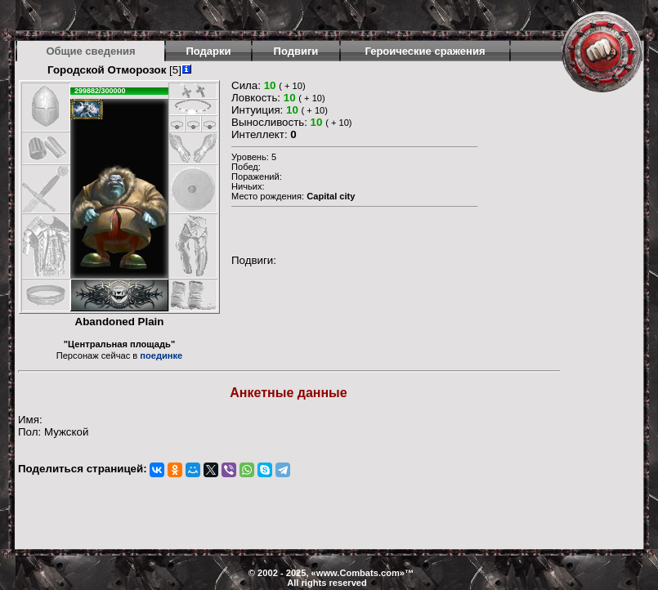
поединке (161, 355)
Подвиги (296, 51)
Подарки (208, 51)
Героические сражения (425, 51)
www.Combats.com (358, 573)
